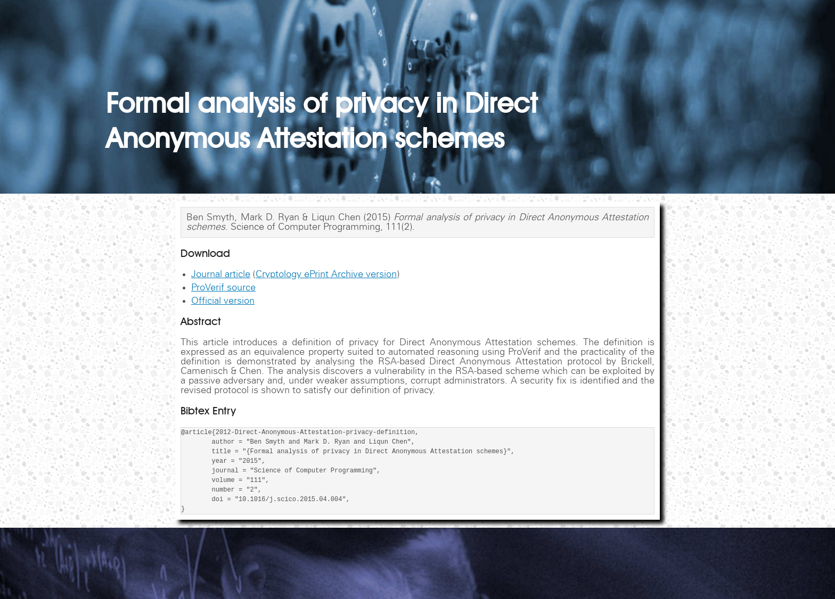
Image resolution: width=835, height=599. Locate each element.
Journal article (220, 274)
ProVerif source (223, 288)
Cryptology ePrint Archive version (326, 274)
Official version (223, 301)
